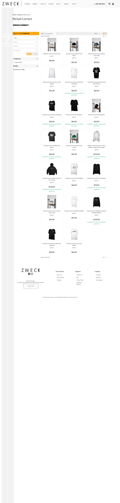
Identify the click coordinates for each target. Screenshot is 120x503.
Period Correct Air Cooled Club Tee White (68, 125)
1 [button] (103, 461)
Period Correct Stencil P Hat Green (66, 253)
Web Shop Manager (72, 501)
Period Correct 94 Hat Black (64, 211)
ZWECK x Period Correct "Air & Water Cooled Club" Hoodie (73, 275)
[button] (102, 461)
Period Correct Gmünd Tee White (65, 375)
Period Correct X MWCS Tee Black (66, 232)
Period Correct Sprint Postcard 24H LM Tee (68, 146)
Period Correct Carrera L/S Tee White (66, 103)
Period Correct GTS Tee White (64, 311)
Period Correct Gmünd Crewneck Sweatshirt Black (70, 397)
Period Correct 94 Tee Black (64, 189)
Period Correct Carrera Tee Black (65, 168)
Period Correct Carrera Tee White (65, 440)
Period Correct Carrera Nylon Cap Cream (68, 354)
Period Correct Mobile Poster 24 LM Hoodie (69, 296)
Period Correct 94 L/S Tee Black (65, 333)
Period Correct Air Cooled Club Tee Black (68, 418)
